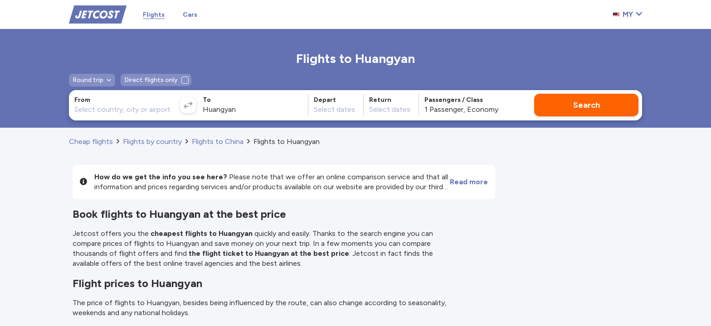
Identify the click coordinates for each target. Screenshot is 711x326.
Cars (190, 15)
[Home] (98, 14)
